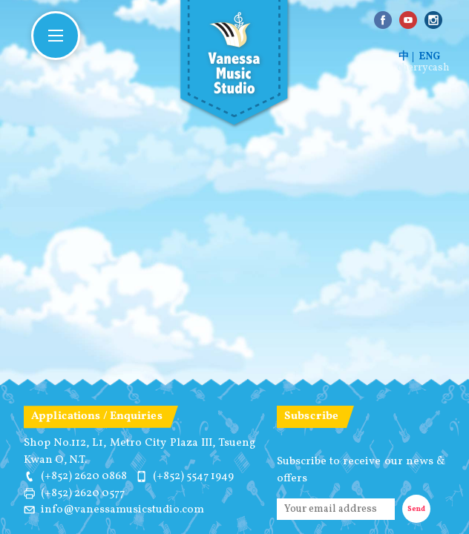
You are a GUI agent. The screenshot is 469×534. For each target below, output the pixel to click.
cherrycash (423, 68)
